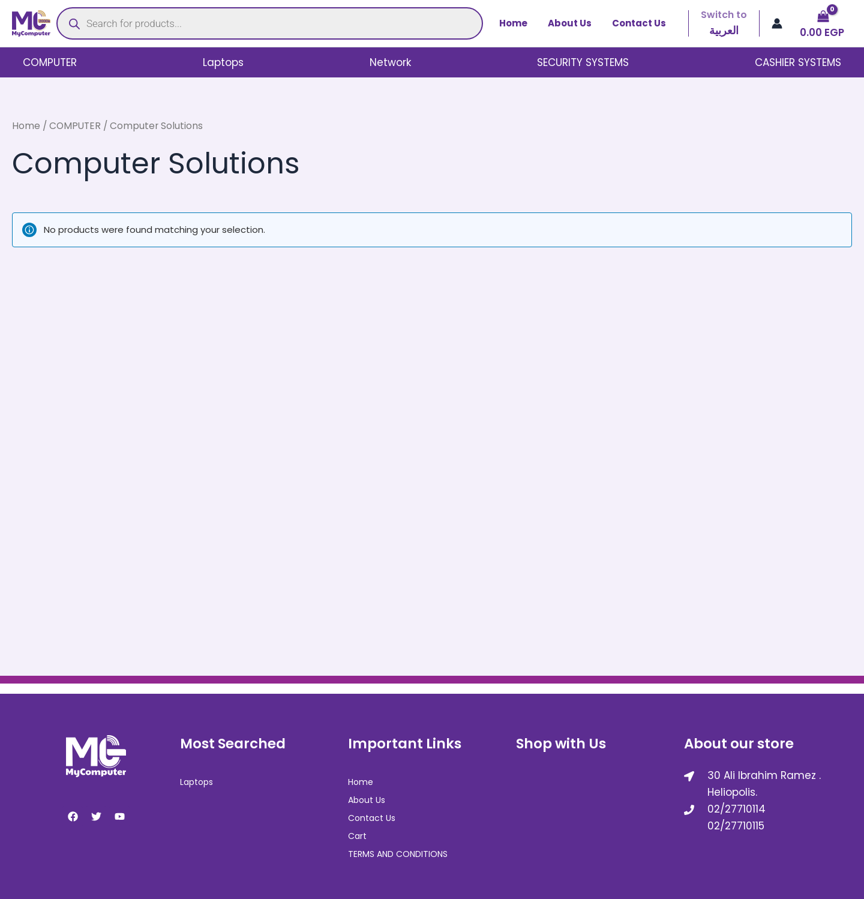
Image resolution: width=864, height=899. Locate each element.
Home (519, 23)
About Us (573, 23)
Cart (357, 834)
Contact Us (640, 23)
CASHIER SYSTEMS (798, 62)
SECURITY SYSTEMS (583, 62)
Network (390, 62)
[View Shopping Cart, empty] (823, 23)
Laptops (223, 62)
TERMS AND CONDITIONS (398, 852)
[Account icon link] (777, 23)
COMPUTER (49, 62)
